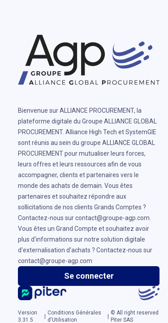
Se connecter (89, 275)
